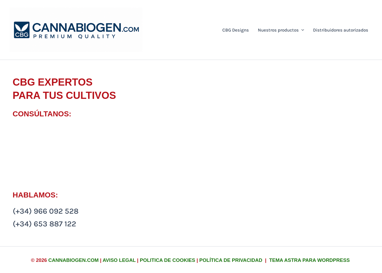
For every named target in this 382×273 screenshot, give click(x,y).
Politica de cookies (167, 260)
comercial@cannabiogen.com (66, 155)
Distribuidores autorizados (340, 30)
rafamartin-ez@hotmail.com (63, 142)
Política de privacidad (231, 260)
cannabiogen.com (73, 260)
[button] (301, 30)
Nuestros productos (281, 30)
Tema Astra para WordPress (309, 260)
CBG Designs (235, 30)
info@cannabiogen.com (55, 129)
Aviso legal (119, 260)
